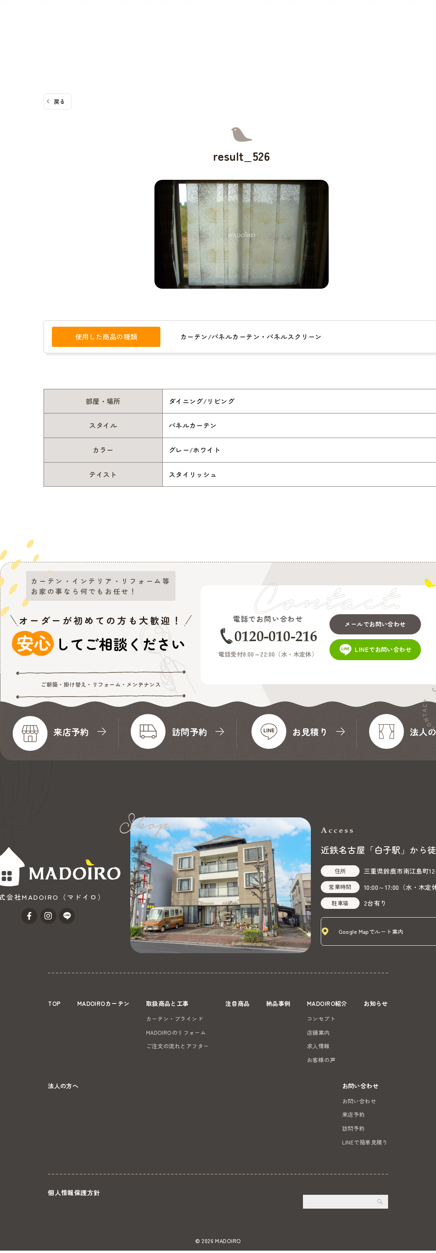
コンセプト (319, 1018)
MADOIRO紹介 (269, 36)
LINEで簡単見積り (365, 1144)
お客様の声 (319, 1059)
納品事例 (227, 36)
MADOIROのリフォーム (176, 1032)
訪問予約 (353, 1131)
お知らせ (313, 36)
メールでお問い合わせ (378, 621)
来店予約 (353, 1117)
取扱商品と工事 (147, 36)
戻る (59, 101)
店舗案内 (316, 1032)
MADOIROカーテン (88, 36)
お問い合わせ (407, 27)
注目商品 (193, 36)
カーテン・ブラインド (174, 1018)
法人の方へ (350, 36)
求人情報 (316, 1045)
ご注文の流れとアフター (177, 1045)
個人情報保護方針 (74, 1195)
